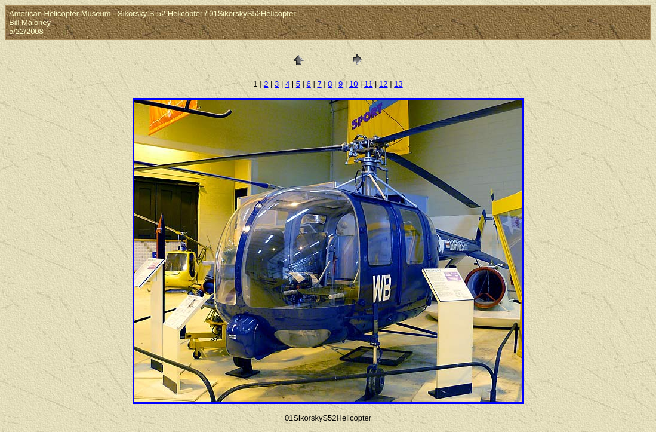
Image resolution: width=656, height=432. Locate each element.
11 (368, 83)
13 (398, 83)
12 (383, 83)
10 (353, 83)
